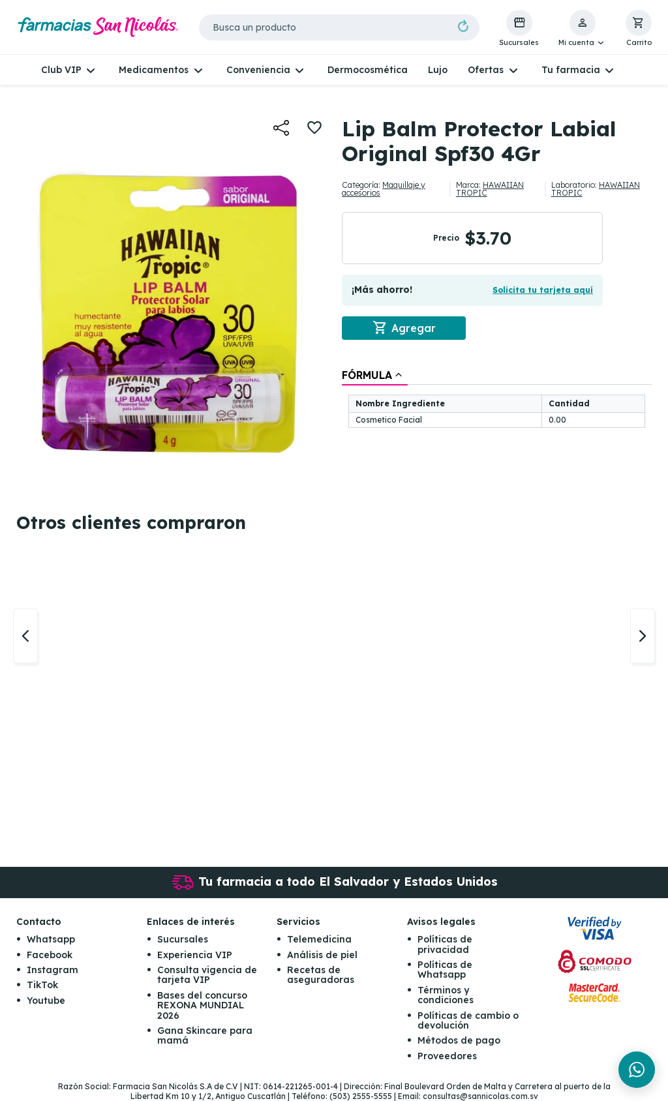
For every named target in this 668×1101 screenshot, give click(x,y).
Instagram (52, 970)
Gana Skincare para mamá (204, 1035)
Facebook (49, 955)
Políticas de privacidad (445, 945)
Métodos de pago (459, 1041)
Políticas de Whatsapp (445, 969)
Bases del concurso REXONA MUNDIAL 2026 (202, 1005)
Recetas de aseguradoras (320, 975)
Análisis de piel (322, 955)
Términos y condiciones (446, 995)
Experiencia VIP (194, 955)
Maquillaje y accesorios (383, 189)
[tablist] (497, 399)
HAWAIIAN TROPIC (490, 189)
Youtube (46, 1000)
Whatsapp (51, 940)
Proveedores (447, 1056)
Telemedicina (319, 940)
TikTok (42, 985)
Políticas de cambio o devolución (468, 1020)
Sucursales (182, 940)
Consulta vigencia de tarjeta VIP (207, 975)
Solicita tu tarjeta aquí (543, 290)
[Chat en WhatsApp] (636, 1069)
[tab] (375, 375)
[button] (582, 29)
